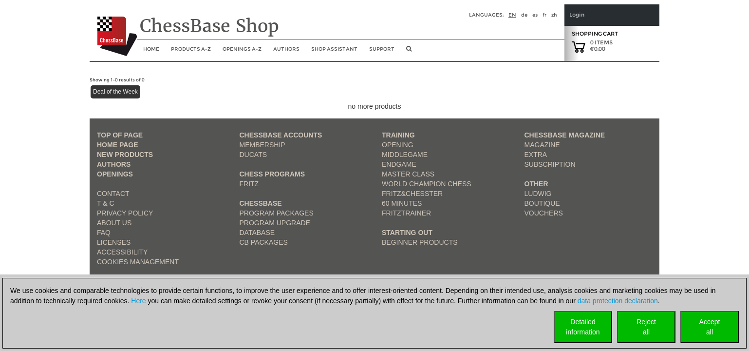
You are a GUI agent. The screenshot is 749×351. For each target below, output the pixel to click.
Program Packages (277, 213)
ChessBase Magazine (564, 135)
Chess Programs (272, 174)
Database (257, 232)
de (524, 15)
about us (114, 223)
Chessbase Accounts (281, 135)
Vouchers (543, 213)
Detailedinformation (582, 327)
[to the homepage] (113, 29)
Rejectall (646, 327)
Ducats (253, 154)
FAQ (104, 232)
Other (536, 184)
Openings (115, 174)
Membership (262, 145)
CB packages (264, 242)
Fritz (249, 184)
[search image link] (408, 51)
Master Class (408, 174)
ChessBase (261, 203)
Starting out (407, 232)
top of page (120, 135)
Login (576, 15)
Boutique (542, 203)
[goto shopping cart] (578, 46)
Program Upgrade (275, 223)
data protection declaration (618, 301)
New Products (125, 154)
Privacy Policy (125, 213)
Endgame (399, 164)
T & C (105, 203)
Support (381, 49)
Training (398, 135)
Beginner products (420, 242)
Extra (535, 154)
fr (544, 15)
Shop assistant (334, 49)
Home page (117, 145)
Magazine (542, 145)
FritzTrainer (406, 213)
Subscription (550, 164)
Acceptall (709, 327)
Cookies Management (138, 262)
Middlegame (405, 154)
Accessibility (122, 252)
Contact (113, 193)
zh (554, 15)
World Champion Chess (426, 184)
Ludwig (538, 193)
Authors (286, 49)
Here (138, 301)
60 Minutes (402, 203)
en (512, 15)
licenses (114, 242)
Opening (397, 145)
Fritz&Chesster (412, 193)
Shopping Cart (595, 33)
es (535, 15)
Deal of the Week (115, 91)
